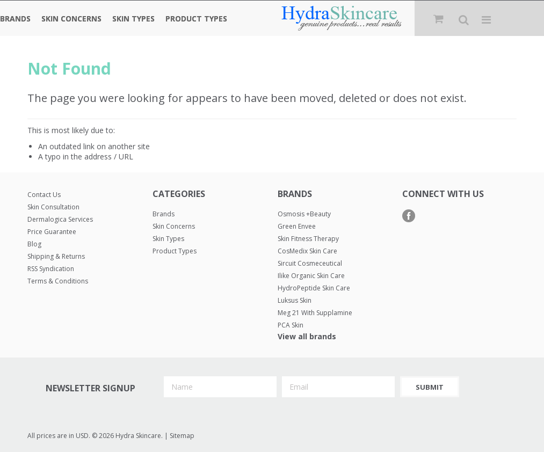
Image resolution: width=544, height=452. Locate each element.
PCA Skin (290, 325)
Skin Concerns (71, 18)
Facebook (409, 216)
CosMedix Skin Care (307, 251)
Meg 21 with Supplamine (315, 312)
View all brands (307, 336)
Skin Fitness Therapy (308, 238)
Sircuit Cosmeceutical (310, 263)
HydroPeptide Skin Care (314, 288)
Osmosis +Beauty (304, 213)
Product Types (196, 18)
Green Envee (297, 226)
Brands (15, 18)
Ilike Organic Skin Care (311, 275)
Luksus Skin (294, 300)
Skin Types (133, 18)
